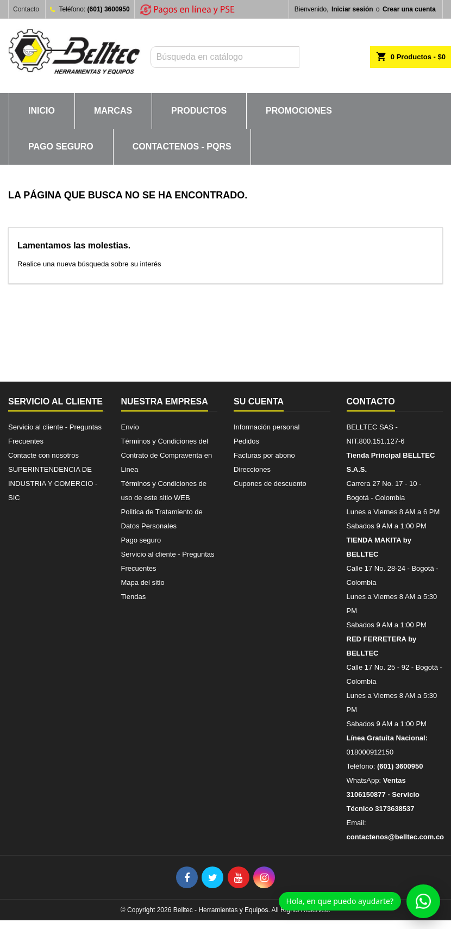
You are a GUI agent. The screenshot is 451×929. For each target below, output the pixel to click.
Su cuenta (259, 401)
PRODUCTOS (199, 110)
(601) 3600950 (108, 9)
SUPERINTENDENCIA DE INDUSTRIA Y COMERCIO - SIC (52, 483)
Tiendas (133, 597)
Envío (130, 427)
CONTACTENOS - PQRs (182, 146)
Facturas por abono (264, 455)
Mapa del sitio (143, 582)
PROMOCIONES (299, 110)
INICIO (41, 110)
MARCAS (113, 110)
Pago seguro (60, 146)
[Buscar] (225, 57)
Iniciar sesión (352, 9)
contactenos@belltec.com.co (395, 837)
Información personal (266, 427)
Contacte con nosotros (43, 455)
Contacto (26, 9)
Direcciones (252, 469)
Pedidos (246, 441)
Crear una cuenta (409, 9)
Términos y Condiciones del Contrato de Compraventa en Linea (166, 455)
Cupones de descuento (270, 483)
